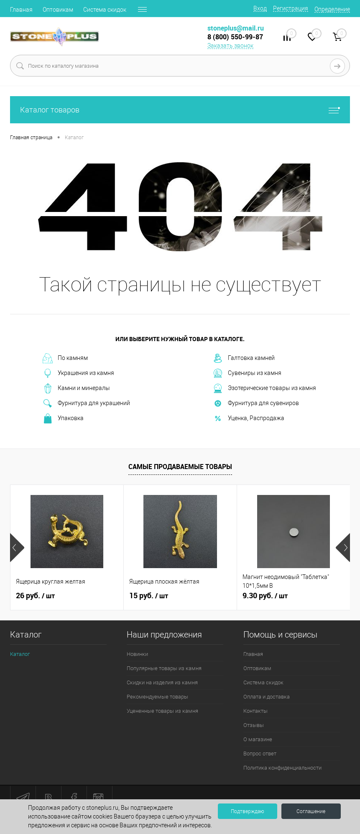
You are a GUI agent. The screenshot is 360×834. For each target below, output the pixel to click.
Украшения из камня (78, 373)
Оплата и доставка (266, 697)
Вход (260, 8)
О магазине (257, 739)
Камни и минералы (76, 388)
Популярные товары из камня (164, 668)
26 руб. (35, 595)
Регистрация (290, 8)
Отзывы (253, 725)
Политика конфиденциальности (282, 768)
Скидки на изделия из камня (162, 682)
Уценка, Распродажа (248, 418)
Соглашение (310, 811)
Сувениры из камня (247, 373)
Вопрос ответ (259, 753)
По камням (65, 358)
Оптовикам (58, 9)
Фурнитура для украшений (86, 403)
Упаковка (63, 418)
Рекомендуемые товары (157, 697)
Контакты (255, 711)
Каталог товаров (180, 109)
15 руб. (148, 595)
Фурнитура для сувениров (256, 403)
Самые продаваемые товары (180, 466)
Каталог (20, 654)
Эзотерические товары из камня (264, 388)
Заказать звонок (230, 45)
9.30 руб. (265, 595)
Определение (332, 9)
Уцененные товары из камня (162, 711)
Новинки (137, 654)
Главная (21, 9)
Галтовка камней (244, 358)
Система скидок (104, 9)
